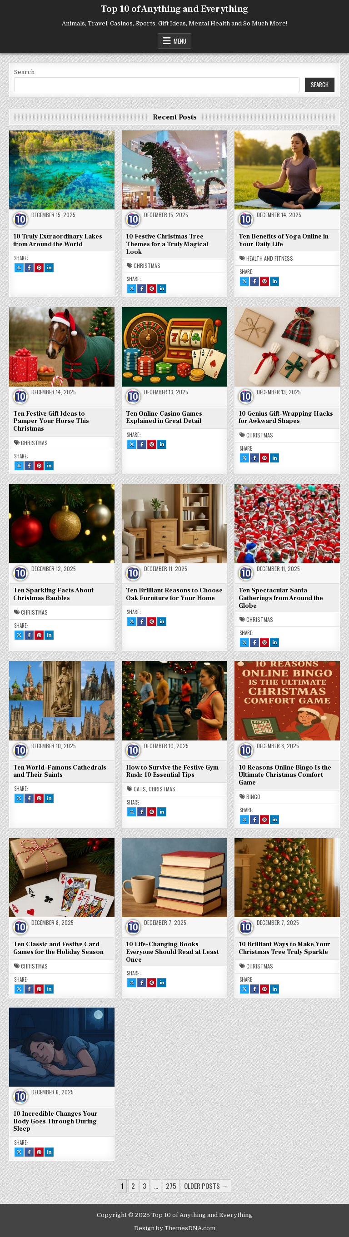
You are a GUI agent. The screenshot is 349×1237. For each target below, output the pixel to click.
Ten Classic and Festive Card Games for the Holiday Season (58, 948)
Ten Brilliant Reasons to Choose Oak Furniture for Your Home (174, 594)
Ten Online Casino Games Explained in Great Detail (164, 418)
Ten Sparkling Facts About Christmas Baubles (53, 594)
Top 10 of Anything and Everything (174, 9)
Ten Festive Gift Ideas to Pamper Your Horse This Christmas (51, 421)
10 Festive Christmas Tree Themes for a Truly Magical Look (167, 244)
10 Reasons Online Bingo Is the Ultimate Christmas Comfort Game (285, 775)
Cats (140, 789)
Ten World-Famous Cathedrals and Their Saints (59, 772)
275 (171, 1186)
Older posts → (206, 1186)
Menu (180, 40)
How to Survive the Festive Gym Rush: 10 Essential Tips (172, 772)
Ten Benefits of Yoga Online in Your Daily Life (284, 240)
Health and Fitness (269, 258)
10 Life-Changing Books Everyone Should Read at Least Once (172, 952)
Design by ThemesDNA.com (174, 1228)
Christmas (147, 265)
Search (24, 72)
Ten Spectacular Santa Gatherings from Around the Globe (281, 598)
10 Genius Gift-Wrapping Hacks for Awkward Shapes (286, 418)
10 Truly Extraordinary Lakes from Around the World (57, 240)
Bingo (253, 797)
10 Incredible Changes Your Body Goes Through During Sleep (55, 1121)
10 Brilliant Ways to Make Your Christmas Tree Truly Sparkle (284, 948)
